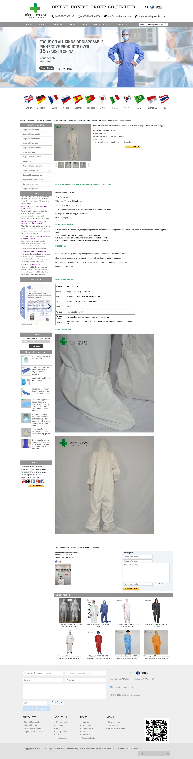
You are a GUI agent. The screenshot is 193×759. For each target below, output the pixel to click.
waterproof (64, 547)
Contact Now (36, 485)
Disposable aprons (30, 170)
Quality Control (61, 732)
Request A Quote (88, 738)
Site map (85, 732)
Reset (43, 709)
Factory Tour (86, 725)
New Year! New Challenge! (30, 268)
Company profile (62, 722)
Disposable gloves (30, 189)
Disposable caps (29, 152)
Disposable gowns (30, 143)
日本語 (103, 108)
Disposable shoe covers (32, 157)
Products (58, 24)
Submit (29, 709)
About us (60, 717)
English (29, 108)
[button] (49, 306)
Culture (58, 735)
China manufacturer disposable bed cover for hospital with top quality (41, 431)
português (90, 108)
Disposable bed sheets (32, 148)
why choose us (61, 738)
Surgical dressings (30, 184)
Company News (114, 722)
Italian (115, 108)
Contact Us (122, 24)
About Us (43, 24)
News (72, 24)
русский (65, 108)
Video (85, 24)
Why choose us (102, 24)
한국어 (127, 108)
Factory (59, 728)
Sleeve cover (28, 161)
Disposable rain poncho (32, 166)
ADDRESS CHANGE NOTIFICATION (33, 255)
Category (30, 120)
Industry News (113, 725)
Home (29, 24)
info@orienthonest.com (119, 16)
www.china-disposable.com (151, 16)
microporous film (92, 547)
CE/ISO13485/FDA (77, 547)
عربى (139, 108)
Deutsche (41, 108)
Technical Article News (116, 728)
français (53, 108)
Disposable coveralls (43, 120)
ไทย (164, 108)
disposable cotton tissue (33, 180)
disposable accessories (32, 175)
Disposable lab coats (31, 139)
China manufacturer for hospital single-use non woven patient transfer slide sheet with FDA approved (40, 444)
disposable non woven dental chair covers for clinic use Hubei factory (41, 391)
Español (78, 108)
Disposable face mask (32, 130)
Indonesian (152, 108)
